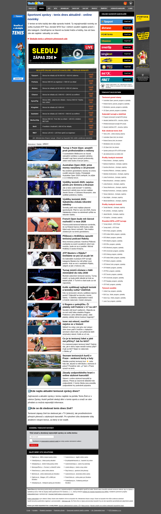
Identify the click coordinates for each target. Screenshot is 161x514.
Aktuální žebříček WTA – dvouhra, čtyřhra (115, 120)
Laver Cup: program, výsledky (112, 301)
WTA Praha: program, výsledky (112, 231)
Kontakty (35, 510)
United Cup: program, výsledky (112, 291)
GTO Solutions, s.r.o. (115, 510)
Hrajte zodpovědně (33, 498)
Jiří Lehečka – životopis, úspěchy (113, 211)
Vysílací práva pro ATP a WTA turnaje (114, 150)
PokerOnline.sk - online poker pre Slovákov (78, 477)
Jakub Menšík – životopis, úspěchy (113, 214)
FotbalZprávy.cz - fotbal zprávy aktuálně (43, 460)
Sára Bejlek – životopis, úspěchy (113, 197)
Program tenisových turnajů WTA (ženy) (115, 117)
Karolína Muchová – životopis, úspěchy (115, 167)
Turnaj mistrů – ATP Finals (111, 227)
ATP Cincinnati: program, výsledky (113, 278)
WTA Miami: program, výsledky (112, 237)
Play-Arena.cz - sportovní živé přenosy (76, 470)
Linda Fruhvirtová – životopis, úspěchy (114, 177)
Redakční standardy (46, 510)
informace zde (66, 501)
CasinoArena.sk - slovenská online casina (77, 474)
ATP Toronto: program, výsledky (112, 274)
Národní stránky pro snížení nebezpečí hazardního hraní (107, 505)
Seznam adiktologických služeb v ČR (70, 505)
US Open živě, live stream (111, 147)
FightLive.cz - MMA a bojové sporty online (44, 457)
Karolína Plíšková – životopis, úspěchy (114, 170)
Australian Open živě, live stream (113, 137)
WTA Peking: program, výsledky (112, 254)
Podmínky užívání (59, 510)
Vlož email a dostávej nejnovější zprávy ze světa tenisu (53, 433)
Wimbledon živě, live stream (111, 144)
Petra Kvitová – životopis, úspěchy (113, 160)
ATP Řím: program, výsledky (111, 271)
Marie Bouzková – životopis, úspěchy (114, 180)
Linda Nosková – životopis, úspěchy (114, 184)
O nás (28, 510)
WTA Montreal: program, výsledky (113, 247)
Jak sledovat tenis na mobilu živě (113, 154)
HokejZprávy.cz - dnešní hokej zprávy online (45, 464)
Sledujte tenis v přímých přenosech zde (48, 39)
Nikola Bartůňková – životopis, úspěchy (115, 201)
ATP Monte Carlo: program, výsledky (114, 264)
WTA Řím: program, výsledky (112, 244)
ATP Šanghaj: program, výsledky (113, 281)
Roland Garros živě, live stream (112, 140)
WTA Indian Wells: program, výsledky (114, 234)
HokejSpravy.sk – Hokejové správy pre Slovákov (46, 483)
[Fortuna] (142, 81)
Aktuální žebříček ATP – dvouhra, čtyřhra (115, 127)
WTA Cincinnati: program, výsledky (113, 251)
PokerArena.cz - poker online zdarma (43, 470)
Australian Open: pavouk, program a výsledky (116, 100)
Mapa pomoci (85, 505)
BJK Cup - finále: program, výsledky (114, 294)
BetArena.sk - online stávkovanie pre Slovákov (45, 474)
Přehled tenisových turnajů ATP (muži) (114, 124)
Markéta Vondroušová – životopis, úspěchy (116, 174)
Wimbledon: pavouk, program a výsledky (115, 107)
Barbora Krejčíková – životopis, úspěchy (115, 164)
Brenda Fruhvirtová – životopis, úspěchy (115, 190)
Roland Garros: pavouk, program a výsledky (116, 104)
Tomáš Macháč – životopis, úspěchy (114, 207)
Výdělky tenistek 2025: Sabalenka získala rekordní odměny (77, 202)
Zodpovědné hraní (32, 494)
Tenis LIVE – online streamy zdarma (114, 134)
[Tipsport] (18, 81)
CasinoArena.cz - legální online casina (76, 457)
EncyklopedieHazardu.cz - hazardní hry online (79, 460)
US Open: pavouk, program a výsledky (114, 110)
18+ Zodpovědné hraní (98, 510)
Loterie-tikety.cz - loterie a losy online (76, 467)
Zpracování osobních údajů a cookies (78, 510)
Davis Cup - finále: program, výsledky (114, 298)
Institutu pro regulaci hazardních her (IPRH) (95, 492)
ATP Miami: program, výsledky (112, 261)
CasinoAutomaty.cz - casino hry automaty (77, 464)
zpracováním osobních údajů (49, 441)
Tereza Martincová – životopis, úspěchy (115, 187)
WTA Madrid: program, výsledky (112, 241)
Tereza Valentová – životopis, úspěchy (114, 194)
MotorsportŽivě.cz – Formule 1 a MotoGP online (46, 467)
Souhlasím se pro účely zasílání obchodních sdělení (57, 441)
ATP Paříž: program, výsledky (112, 284)
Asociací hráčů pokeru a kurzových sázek (61, 494)
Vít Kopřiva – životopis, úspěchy (112, 217)
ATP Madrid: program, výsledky (112, 267)
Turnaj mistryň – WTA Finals (111, 224)
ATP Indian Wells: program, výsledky (114, 257)
